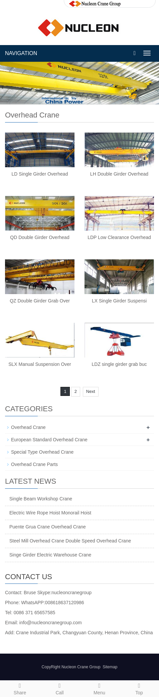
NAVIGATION (21, 53)
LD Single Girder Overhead (40, 174)
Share (20, 688)
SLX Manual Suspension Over (39, 364)
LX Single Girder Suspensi (119, 300)
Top (139, 688)
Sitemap (110, 667)
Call (60, 688)
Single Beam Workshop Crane (40, 498)
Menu (99, 688)
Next (90, 391)
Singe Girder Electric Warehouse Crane (50, 554)
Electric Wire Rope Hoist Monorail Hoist (50, 512)
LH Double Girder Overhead (119, 174)
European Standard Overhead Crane (49, 439)
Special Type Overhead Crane (42, 452)
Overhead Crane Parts (34, 464)
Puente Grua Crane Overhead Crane (47, 526)
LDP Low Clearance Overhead (119, 237)
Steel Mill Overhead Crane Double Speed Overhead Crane (70, 540)
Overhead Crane (28, 427)
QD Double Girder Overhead (39, 237)
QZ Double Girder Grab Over (40, 300)
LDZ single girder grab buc (119, 364)
